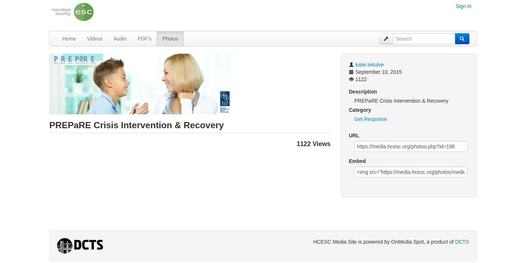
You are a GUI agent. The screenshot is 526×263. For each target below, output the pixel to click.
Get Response (370, 119)
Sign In (464, 6)
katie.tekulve (369, 65)
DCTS (462, 242)
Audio (120, 39)
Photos (170, 39)
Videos (95, 39)
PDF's (145, 39)
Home (69, 39)
